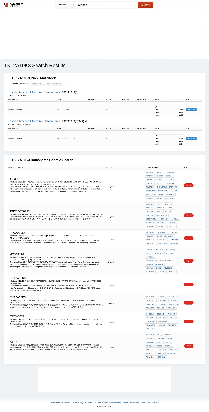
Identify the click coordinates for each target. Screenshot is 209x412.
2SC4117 (169, 176)
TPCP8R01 (170, 198)
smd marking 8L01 (153, 268)
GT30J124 (149, 198)
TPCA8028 (174, 243)
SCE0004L (150, 172)
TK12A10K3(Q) (63, 110)
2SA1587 (149, 179)
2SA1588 (160, 176)
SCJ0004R (150, 204)
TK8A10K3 (171, 308)
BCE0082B (150, 232)
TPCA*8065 (150, 304)
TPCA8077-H (161, 240)
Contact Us (145, 403)
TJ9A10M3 (160, 308)
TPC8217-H (172, 325)
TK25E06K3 (162, 317)
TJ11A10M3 (174, 240)
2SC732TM (150, 208)
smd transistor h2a (154, 264)
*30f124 (160, 198)
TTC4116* (160, 172)
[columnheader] (55, 167)
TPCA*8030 (173, 317)
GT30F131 (159, 183)
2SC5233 (159, 179)
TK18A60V (150, 187)
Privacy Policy (77, 403)
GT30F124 (170, 183)
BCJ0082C (160, 297)
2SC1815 (168, 204)
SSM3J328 (150, 240)
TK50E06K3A (151, 243)
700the (149, 253)
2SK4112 (162, 325)
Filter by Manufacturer (20, 84)
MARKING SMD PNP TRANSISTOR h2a (160, 194)
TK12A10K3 (150, 226)
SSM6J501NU (174, 304)
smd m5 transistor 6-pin (167, 187)
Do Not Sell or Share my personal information (103, 403)
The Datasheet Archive (14, 5)
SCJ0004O (150, 335)
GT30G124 (161, 226)
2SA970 (158, 211)
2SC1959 (160, 208)
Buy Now (191, 109)
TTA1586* (149, 176)
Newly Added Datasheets (60, 403)
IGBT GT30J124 (151, 219)
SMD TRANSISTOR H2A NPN (156, 191)
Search (145, 5)
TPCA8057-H (150, 325)
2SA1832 (149, 183)
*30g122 (149, 349)
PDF (189, 185)
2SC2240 (149, 211)
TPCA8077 (150, 236)
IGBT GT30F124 (161, 215)
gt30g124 (160, 272)
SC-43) (159, 204)
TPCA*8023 (150, 357)
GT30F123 (171, 272)
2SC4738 (169, 179)
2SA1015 (170, 208)
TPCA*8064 (161, 232)
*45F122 (159, 346)
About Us (155, 403)
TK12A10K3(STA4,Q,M (66, 139)
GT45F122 (150, 272)
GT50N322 (173, 191)
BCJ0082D (150, 297)
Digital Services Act (131, 403)
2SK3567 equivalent (165, 236)
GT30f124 (168, 346)
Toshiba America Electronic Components (34, 92)
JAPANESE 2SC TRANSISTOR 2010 (158, 260)
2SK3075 (172, 226)
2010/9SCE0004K (152, 249)
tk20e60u (174, 300)
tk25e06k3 (161, 222)
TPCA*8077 (163, 243)
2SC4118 (170, 172)
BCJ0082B (160, 314)
